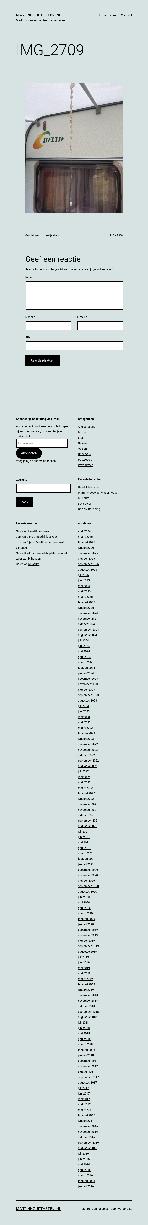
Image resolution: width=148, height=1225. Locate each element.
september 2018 (88, 1011)
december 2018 (88, 995)
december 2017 (88, 1060)
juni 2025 (84, 580)
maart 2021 (85, 853)
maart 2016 (85, 1175)
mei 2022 (84, 777)
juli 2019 (83, 957)
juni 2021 (84, 837)
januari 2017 (86, 1120)
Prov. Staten (85, 465)
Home (101, 15)
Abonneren (29, 453)
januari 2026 (86, 547)
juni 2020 (84, 897)
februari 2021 (86, 858)
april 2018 (84, 1039)
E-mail (82, 317)
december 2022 (88, 744)
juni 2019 (84, 962)
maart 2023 (85, 727)
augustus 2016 (87, 1148)
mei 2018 (84, 1033)
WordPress (124, 1208)
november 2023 (88, 684)
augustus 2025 (87, 569)
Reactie (31, 277)
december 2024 (88, 613)
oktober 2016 (86, 1137)
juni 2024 (84, 646)
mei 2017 (84, 1099)
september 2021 (88, 820)
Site (27, 337)
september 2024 (88, 629)
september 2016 (88, 1142)
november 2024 (88, 618)
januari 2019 (86, 989)
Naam (30, 317)
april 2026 (84, 531)
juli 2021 (83, 831)
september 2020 (88, 886)
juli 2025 (83, 575)
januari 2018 (86, 1055)
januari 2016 (86, 1186)
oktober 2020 (86, 880)
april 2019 (84, 973)
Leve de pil (85, 503)
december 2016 (88, 1126)
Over (113, 15)
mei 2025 (84, 586)
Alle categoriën (87, 426)
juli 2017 (83, 1088)
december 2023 (88, 678)
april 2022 (84, 782)
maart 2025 (85, 596)
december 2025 (88, 553)
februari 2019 (86, 984)
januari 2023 (86, 738)
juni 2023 (84, 711)
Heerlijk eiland (52, 235)
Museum (83, 498)
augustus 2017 (87, 1082)
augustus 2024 (87, 635)
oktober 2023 (86, 689)
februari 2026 (86, 542)
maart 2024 (85, 662)
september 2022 (88, 760)
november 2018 (88, 1000)
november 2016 (88, 1131)
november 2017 (88, 1066)
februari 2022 (86, 793)
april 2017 (84, 1104)
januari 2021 (86, 864)
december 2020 (88, 869)
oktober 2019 (86, 940)
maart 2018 (85, 1044)
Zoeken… (21, 479)
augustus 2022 (87, 766)
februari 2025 (86, 602)
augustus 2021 (87, 826)
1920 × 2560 (115, 235)
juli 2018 (83, 1022)
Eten (81, 437)
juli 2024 (83, 640)
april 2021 (84, 848)
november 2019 (88, 935)
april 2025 (84, 591)
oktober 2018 (86, 1006)
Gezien (82, 448)
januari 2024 (86, 673)
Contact (126, 15)
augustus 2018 (87, 1017)
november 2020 (88, 875)
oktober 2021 (86, 815)
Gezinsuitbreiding (89, 509)
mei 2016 (84, 1164)
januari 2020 (86, 924)
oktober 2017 (86, 1071)
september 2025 (88, 564)
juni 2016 (84, 1159)
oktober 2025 (86, 558)
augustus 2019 (87, 951)
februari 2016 (86, 1181)
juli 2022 (83, 771)
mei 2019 (84, 968)
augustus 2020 (87, 891)
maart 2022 (85, 787)
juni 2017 (84, 1093)
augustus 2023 (87, 700)
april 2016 (84, 1170)
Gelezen (83, 443)
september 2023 (88, 695)
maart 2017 (85, 1109)
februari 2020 (86, 919)
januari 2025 (86, 607)
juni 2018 (84, 1028)
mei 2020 (84, 902)
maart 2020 (85, 913)
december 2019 (88, 929)
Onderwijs (84, 454)
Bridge (82, 432)
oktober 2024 (86, 624)
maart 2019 (85, 979)
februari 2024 (86, 667)
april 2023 (84, 722)
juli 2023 (83, 706)
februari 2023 (86, 733)
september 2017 (88, 1077)
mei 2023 (84, 717)
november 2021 (88, 809)
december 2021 (88, 804)
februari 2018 (86, 1049)
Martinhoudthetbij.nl (38, 15)
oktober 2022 (86, 755)
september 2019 (88, 946)
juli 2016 (83, 1153)
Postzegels (85, 459)
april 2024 (84, 657)
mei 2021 (84, 842)
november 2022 (88, 749)
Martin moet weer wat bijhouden (98, 492)
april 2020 (84, 908)
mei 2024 (84, 651)
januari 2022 (86, 798)
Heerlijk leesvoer (88, 487)
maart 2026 (85, 536)
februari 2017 (86, 1115)
